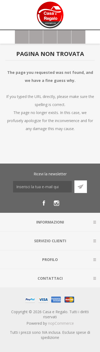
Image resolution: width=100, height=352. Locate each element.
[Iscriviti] (42, 186)
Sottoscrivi (80, 186)
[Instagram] (56, 203)
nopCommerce (61, 323)
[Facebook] (43, 203)
